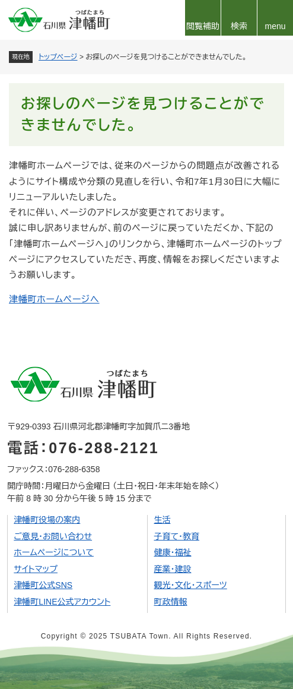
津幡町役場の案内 (47, 519)
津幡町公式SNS (43, 585)
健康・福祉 (172, 552)
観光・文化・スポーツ (190, 585)
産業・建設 (172, 569)
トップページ (58, 57)
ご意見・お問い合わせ (53, 536)
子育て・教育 (176, 536)
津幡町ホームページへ (54, 299)
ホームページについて (54, 552)
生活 (162, 519)
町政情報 (170, 601)
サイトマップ (36, 569)
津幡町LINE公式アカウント (62, 601)
